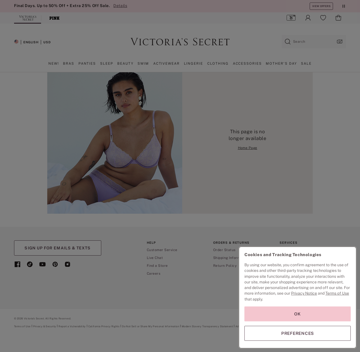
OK (297, 314)
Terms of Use (337, 293)
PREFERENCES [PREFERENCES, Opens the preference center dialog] (297, 333)
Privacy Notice (304, 293)
